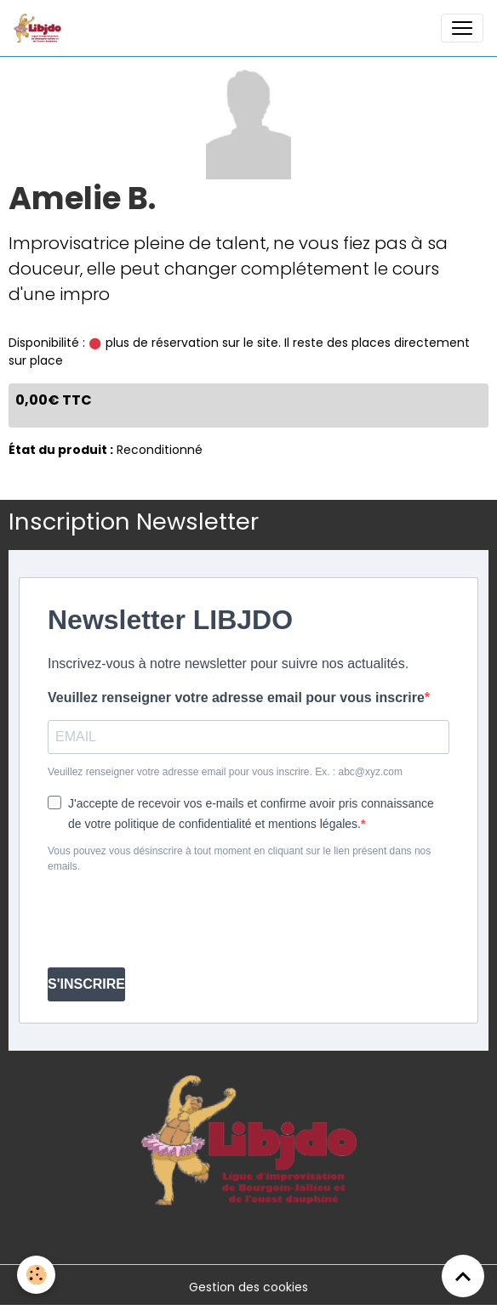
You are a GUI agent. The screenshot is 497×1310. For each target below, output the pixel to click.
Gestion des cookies (248, 1287)
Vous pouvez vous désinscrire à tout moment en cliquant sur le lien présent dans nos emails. (239, 858)
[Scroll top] (463, 1276)
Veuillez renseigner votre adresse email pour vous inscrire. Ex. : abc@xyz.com (225, 772)
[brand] (41, 28)
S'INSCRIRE (86, 984)
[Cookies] (36, 1275)
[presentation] (177, 921)
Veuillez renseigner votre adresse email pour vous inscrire (236, 697)
